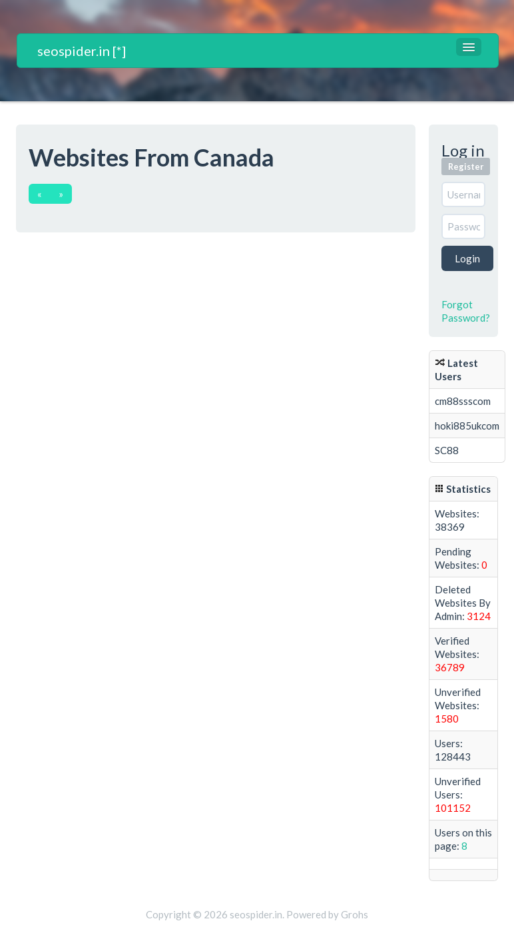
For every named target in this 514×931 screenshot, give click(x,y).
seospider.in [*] (81, 51)
